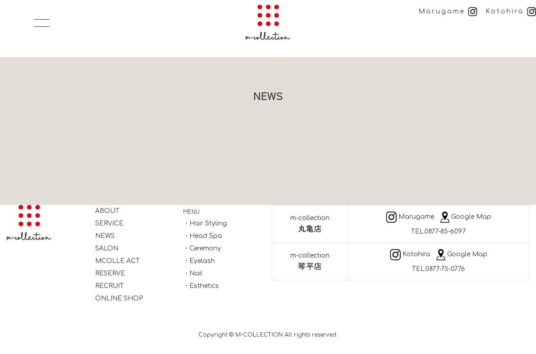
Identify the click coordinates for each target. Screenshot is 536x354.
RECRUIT (109, 286)
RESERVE (110, 273)
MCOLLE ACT (117, 261)
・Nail (192, 273)
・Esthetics (201, 286)
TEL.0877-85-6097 (438, 231)
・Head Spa (202, 236)
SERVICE (109, 223)
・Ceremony (202, 248)
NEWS (105, 236)
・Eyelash (199, 261)
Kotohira (511, 11)
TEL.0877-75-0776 (438, 269)
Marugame (448, 11)
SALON (106, 248)
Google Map (465, 216)
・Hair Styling (205, 223)
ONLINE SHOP (119, 298)
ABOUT (107, 211)
